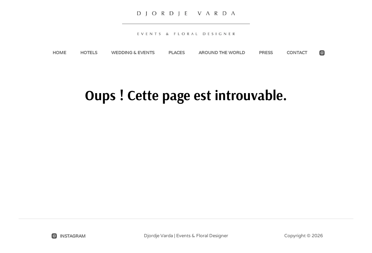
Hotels (88, 52)
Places (176, 52)
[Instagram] (322, 53)
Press (266, 52)
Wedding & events (132, 52)
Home (59, 52)
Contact (297, 52)
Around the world (222, 52)
